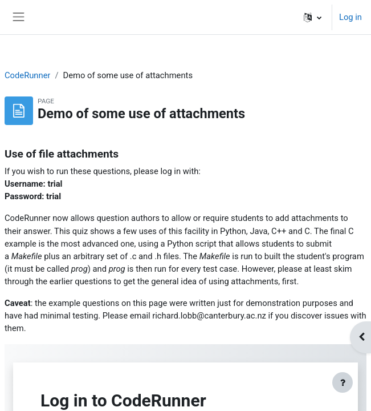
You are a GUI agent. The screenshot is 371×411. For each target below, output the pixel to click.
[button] (312, 17)
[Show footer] (342, 382)
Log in (350, 17)
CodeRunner (27, 75)
